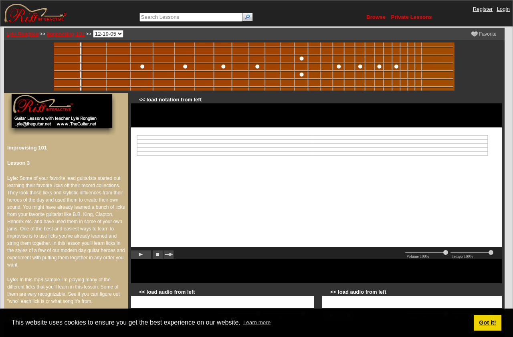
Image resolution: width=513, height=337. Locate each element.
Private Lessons (411, 17)
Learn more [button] (257, 322)
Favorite (484, 34)
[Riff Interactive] (35, 13)
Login (503, 9)
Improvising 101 (66, 34)
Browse (376, 17)
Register (483, 9)
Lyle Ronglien (22, 34)
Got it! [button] (487, 322)
